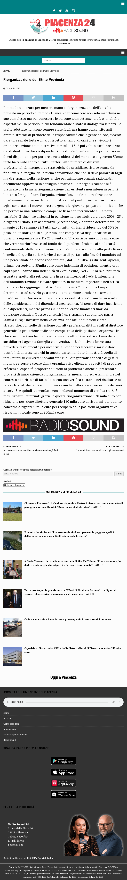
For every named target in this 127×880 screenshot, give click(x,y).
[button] (122, 3)
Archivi (7, 481)
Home (6, 712)
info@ (21, 840)
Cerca (119, 473)
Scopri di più (15, 844)
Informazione (10, 729)
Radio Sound (9, 739)
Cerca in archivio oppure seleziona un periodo (27, 469)
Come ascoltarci (11, 723)
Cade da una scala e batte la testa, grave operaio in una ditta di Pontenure (67, 619)
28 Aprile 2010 (13, 88)
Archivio (7, 718)
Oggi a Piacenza (63, 677)
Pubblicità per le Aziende (15, 734)
